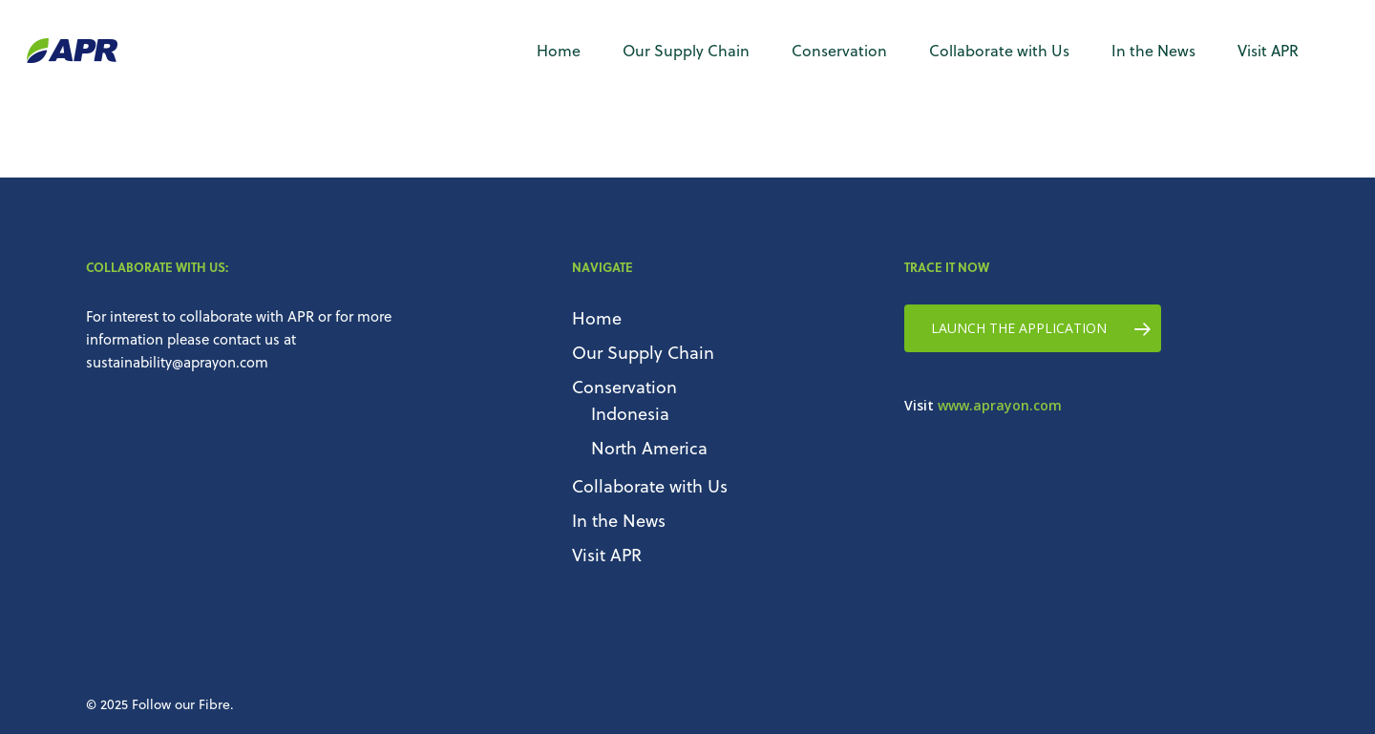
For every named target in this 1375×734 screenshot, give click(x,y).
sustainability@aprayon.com (177, 361)
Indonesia (630, 413)
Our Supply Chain (643, 352)
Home (597, 317)
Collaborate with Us (650, 485)
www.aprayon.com (1000, 405)
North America (649, 447)
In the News (619, 520)
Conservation (624, 386)
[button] (1032, 328)
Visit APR (607, 554)
